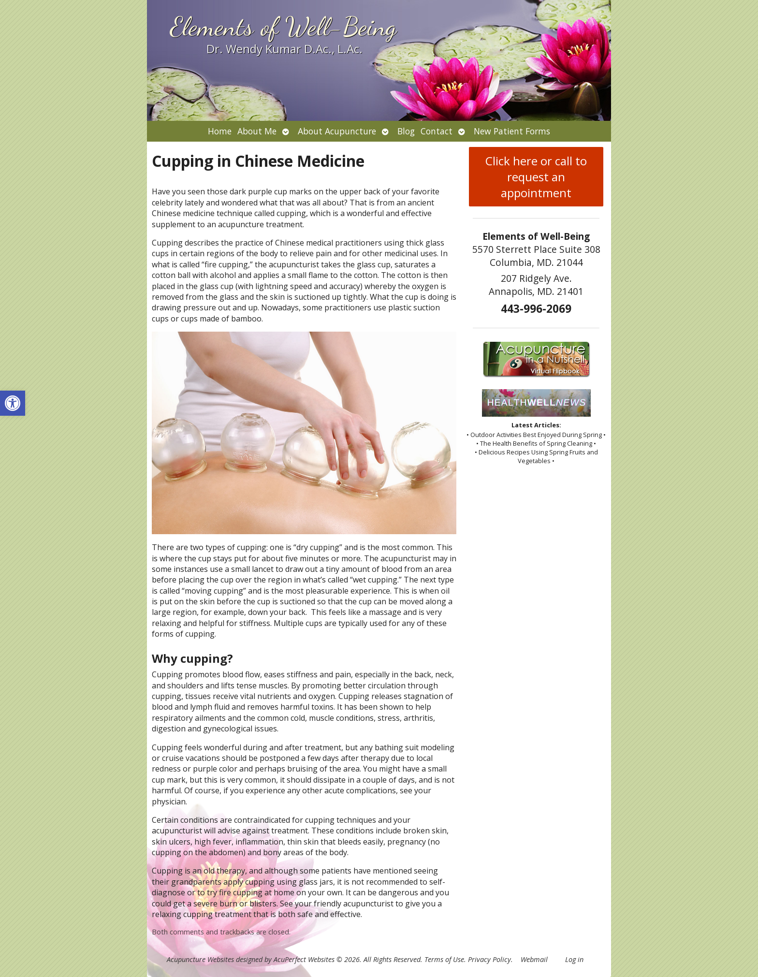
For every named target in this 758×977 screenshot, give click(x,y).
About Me (257, 131)
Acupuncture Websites (200, 959)
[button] (12, 403)
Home (220, 131)
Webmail (534, 959)
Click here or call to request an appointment (536, 177)
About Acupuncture (337, 131)
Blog (406, 131)
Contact (436, 131)
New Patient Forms (512, 131)
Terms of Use (444, 959)
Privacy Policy (489, 959)
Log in (574, 959)
